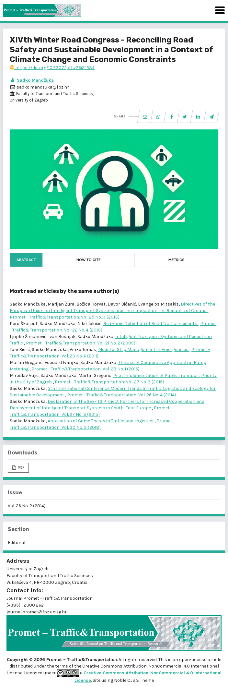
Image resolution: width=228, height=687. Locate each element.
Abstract (26, 260)
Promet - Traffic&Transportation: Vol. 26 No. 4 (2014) (121, 395)
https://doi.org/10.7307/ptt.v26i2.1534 (52, 67)
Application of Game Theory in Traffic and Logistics (101, 421)
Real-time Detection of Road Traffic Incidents (150, 323)
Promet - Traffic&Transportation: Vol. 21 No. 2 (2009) (80, 343)
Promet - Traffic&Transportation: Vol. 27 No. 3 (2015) (109, 382)
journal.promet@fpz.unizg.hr (36, 612)
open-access (193, 659)
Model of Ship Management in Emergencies (143, 349)
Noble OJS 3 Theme (133, 680)
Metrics (176, 260)
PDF (20, 467)
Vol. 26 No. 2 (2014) (27, 506)
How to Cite (88, 260)
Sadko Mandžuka (32, 80)
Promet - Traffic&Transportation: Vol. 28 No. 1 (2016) (85, 369)
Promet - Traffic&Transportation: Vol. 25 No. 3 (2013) (65, 317)
